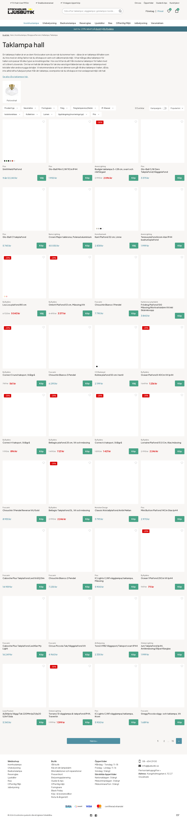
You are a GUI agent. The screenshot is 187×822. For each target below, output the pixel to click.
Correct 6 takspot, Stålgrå (108, 442)
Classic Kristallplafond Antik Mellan (113, 510)
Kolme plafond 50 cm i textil (109, 375)
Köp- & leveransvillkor (61, 793)
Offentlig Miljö (123, 23)
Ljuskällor (100, 23)
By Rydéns (108, 29)
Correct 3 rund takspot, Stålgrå (19, 375)
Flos (4, 166)
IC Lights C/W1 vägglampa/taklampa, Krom (114, 715)
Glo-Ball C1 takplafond (14, 237)
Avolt (98, 29)
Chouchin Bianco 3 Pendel (62, 375)
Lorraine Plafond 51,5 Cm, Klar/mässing (161, 442)
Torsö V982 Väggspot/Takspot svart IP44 (116, 645)
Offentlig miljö (58, 784)
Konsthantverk (100, 234)
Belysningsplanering (61, 777)
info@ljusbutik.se (150, 765)
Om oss (138, 3)
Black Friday (57, 790)
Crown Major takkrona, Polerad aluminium (70, 237)
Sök (120, 11)
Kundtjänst (174, 3)
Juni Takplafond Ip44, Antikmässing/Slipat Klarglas (156, 647)
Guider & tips (161, 3)
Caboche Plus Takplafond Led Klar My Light (22, 647)
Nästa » (93, 741)
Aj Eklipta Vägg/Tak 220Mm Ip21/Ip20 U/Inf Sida (22, 715)
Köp (87, 177)
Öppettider (148, 3)
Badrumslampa (68, 23)
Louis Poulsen (8, 711)
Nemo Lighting (54, 234)
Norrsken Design (101, 508)
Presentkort (57, 774)
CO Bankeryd (100, 372)
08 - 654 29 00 (149, 761)
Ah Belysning (100, 643)
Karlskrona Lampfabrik (149, 302)
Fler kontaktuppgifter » (149, 770)
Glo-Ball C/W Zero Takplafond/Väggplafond (154, 170)
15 (173, 741)
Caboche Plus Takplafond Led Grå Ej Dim (23, 578)
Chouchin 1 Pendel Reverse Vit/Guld (21, 510)
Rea (110, 23)
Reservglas (85, 23)
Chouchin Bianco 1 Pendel (108, 304)
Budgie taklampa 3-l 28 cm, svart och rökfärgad (114, 170)
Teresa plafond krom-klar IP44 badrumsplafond (156, 238)
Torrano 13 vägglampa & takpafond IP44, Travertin (70, 715)
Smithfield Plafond (12, 169)
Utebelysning (49, 23)
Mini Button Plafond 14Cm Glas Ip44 (159, 510)
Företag (150, 11)
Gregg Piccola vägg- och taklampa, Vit (161, 713)
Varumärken (157, 23)
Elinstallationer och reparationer (66, 771)
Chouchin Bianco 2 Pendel (62, 578)
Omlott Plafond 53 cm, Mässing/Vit (67, 304)
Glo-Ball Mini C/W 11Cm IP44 (63, 169)
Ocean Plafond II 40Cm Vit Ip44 (157, 375)
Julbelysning (140, 23)
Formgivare (56, 787)
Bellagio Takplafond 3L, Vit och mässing (69, 510)
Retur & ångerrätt (59, 797)
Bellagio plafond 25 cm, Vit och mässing (69, 442)
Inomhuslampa (31, 23)
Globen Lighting (147, 643)
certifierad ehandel (114, 806)
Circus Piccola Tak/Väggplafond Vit (67, 645)
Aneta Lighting (100, 166)
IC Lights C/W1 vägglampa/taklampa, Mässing (114, 579)
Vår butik (55, 764)
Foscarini (98, 302)
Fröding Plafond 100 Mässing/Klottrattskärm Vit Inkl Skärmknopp (157, 307)
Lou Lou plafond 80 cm (14, 304)
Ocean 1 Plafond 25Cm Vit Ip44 (157, 578)
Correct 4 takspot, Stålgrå (16, 442)
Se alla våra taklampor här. (15, 76)
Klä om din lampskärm (61, 767)
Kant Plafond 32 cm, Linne (108, 237)
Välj (42, 177)
